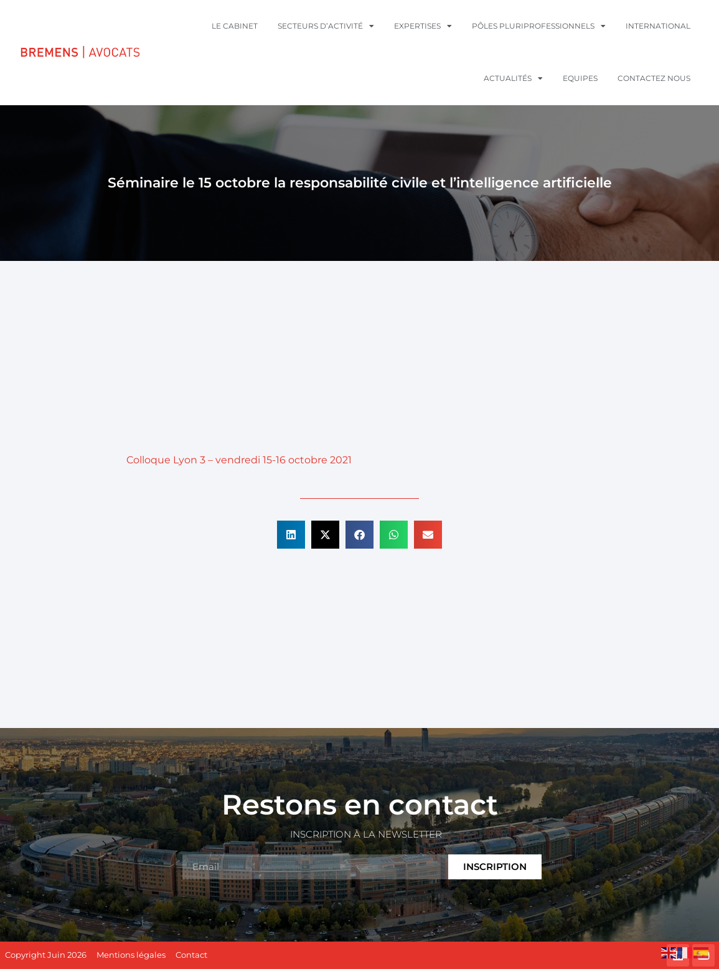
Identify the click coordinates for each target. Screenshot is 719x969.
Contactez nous (654, 78)
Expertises (423, 26)
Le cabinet (235, 26)
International (658, 26)
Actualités (513, 78)
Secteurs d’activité (326, 26)
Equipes (580, 78)
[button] (291, 535)
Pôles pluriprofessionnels (539, 26)
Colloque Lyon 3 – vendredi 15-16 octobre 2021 (239, 460)
